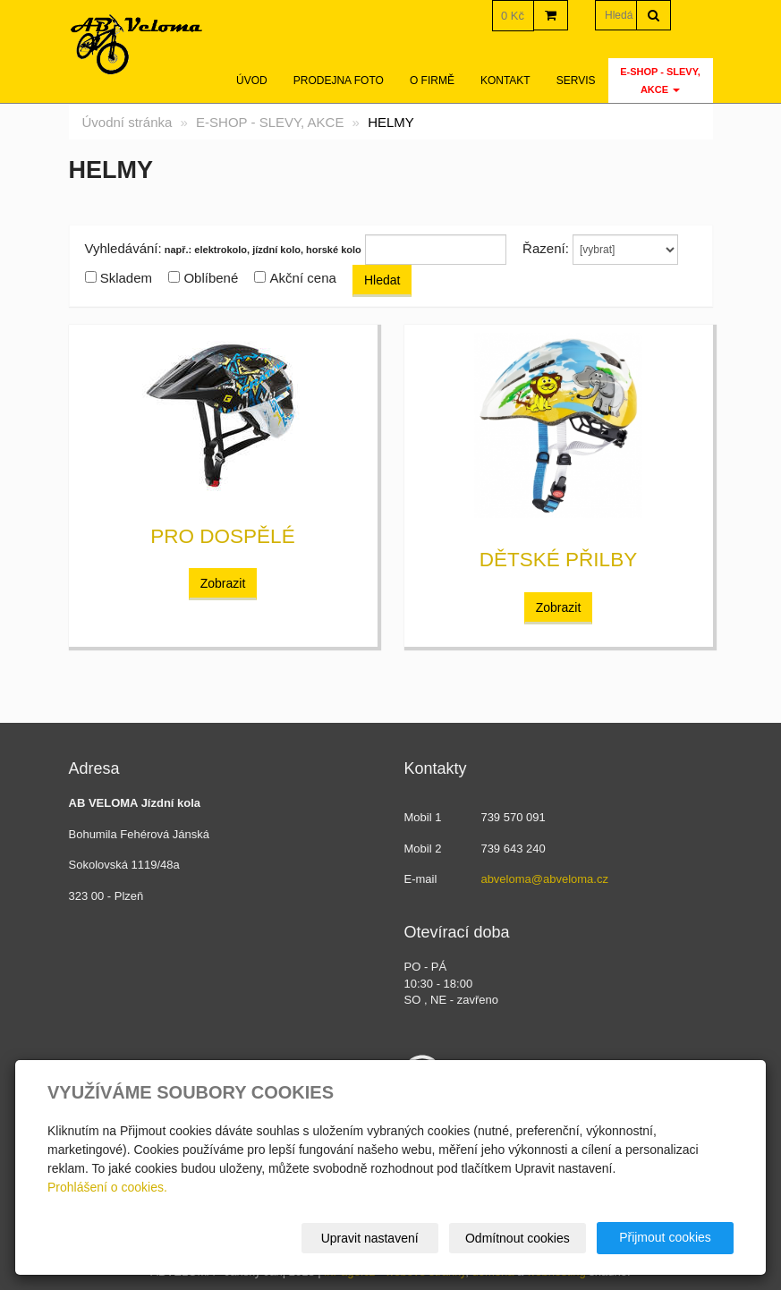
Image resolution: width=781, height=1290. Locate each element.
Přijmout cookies (665, 1237)
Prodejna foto (338, 80)
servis (576, 80)
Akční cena (303, 277)
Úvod (251, 80)
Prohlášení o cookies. (107, 1187)
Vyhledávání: (123, 248)
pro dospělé (222, 536)
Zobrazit (223, 583)
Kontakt (505, 80)
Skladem (126, 277)
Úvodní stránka (127, 122)
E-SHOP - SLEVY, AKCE (660, 80)
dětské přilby (558, 559)
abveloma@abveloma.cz (544, 879)
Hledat (382, 280)
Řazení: (545, 248)
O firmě (432, 80)
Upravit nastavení (370, 1238)
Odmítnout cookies (517, 1238)
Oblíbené (210, 277)
